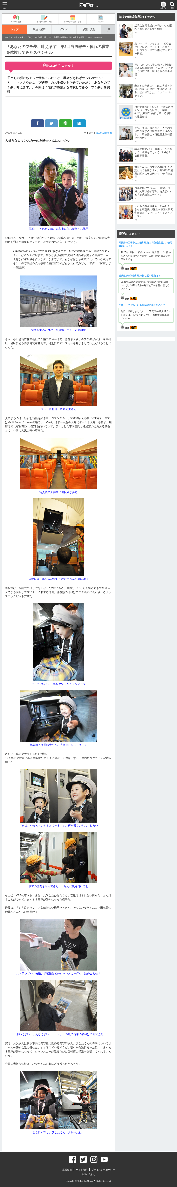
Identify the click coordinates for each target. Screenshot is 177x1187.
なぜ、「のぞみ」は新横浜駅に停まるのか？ (142, 305)
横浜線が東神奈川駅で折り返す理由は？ (139, 275)
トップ (14, 29)
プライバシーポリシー (103, 1169)
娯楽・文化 (89, 29)
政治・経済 (39, 29)
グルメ (64, 29)
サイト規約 (81, 1169)
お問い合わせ (89, 1174)
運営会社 (67, 1169)
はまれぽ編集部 (104, 132)
